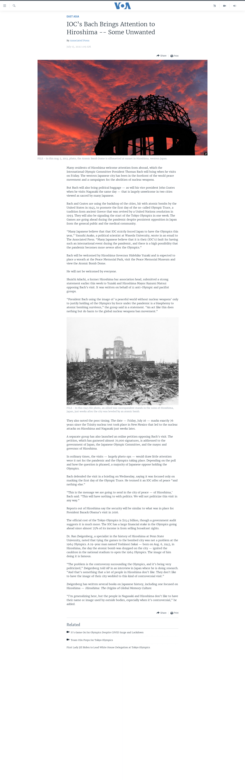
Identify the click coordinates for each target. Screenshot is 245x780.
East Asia (73, 16)
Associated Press (79, 40)
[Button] (161, 55)
